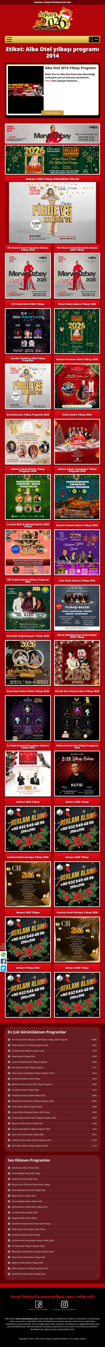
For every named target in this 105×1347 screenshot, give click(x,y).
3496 (94, 1112)
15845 (94, 1039)
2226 (94, 1140)
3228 (94, 1123)
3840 (94, 1095)
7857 (94, 1045)
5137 (94, 1067)
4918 (94, 1073)
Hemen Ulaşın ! (52, 112)
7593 (94, 1056)
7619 (94, 1050)
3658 (94, 1106)
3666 (94, 1101)
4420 (94, 1084)
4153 (94, 1090)
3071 (94, 1134)
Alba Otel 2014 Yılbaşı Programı (70, 68)
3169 (94, 1129)
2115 (94, 1145)
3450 (94, 1117)
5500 (94, 1062)
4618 (94, 1078)
